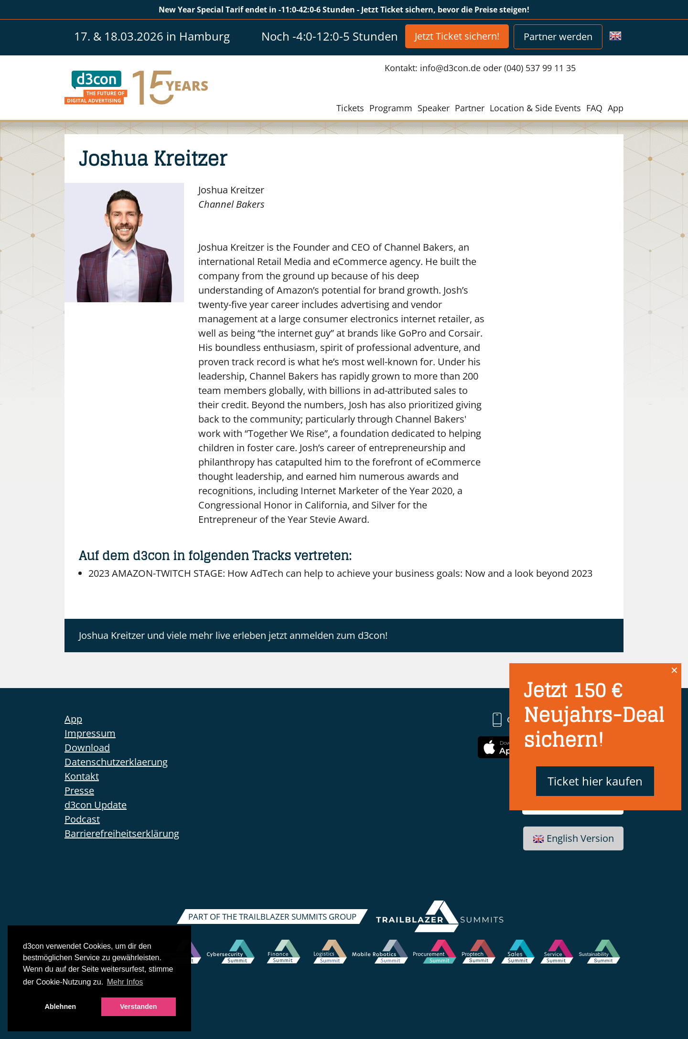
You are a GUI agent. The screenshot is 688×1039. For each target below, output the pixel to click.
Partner (469, 108)
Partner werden (558, 36)
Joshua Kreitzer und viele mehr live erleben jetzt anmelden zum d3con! (233, 635)
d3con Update (95, 804)
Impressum (90, 733)
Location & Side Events (535, 108)
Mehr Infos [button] (125, 982)
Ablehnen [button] (60, 1006)
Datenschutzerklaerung (116, 761)
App (616, 108)
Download (87, 747)
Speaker (434, 108)
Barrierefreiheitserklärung (121, 833)
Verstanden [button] (138, 1006)
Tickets (350, 108)
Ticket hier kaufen (595, 781)
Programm (390, 108)
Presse (79, 790)
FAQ (594, 108)
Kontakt (81, 776)
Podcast (82, 819)
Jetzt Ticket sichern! (457, 36)
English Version (573, 838)
